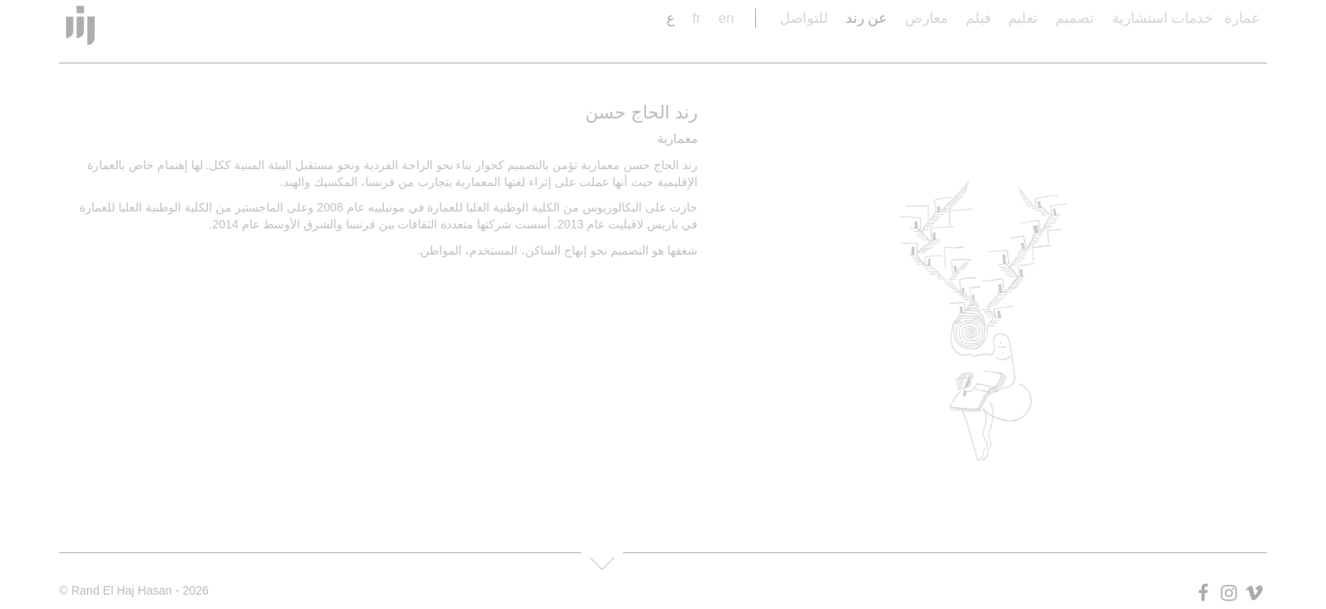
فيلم (978, 18)
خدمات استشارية (1163, 18)
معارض (926, 18)
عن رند (867, 18)
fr (696, 18)
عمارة (1242, 18)
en (726, 18)
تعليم (1023, 18)
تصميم (1074, 18)
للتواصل (804, 18)
